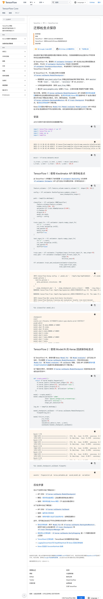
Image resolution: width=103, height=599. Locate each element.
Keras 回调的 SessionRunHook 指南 (50, 546)
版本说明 (69, 577)
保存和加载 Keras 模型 (71, 95)
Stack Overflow (71, 580)
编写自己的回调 (48, 513)
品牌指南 (69, 583)
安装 (24, 2)
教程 (3, 13)
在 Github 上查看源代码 (65, 49)
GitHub (92, 2)
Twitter (31, 580)
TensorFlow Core (10, 8)
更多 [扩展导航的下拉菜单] (40, 2)
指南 (10, 13)
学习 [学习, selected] (31, 2)
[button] (12, 39)
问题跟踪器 (69, 573)
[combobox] (61, 2)
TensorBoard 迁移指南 (45, 539)
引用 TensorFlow (71, 586)
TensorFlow (37, 23)
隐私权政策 (37, 594)
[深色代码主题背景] (91, 126)
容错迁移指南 (43, 103)
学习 (44, 23)
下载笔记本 (84, 49)
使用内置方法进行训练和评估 (52, 517)
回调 (39, 107)
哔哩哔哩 (32, 583)
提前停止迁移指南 (44, 533)
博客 (30, 573)
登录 (99, 2)
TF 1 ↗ (17, 13)
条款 (30, 594)
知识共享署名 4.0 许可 (60, 555)
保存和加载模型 (48, 498)
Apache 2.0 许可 (91, 555)
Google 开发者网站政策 (51, 557)
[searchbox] (13, 19)
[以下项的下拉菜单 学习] (35, 2)
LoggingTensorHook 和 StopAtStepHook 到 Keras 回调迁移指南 (60, 543)
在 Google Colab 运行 (43, 49)
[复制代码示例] (94, 126)
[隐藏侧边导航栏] (24, 595)
